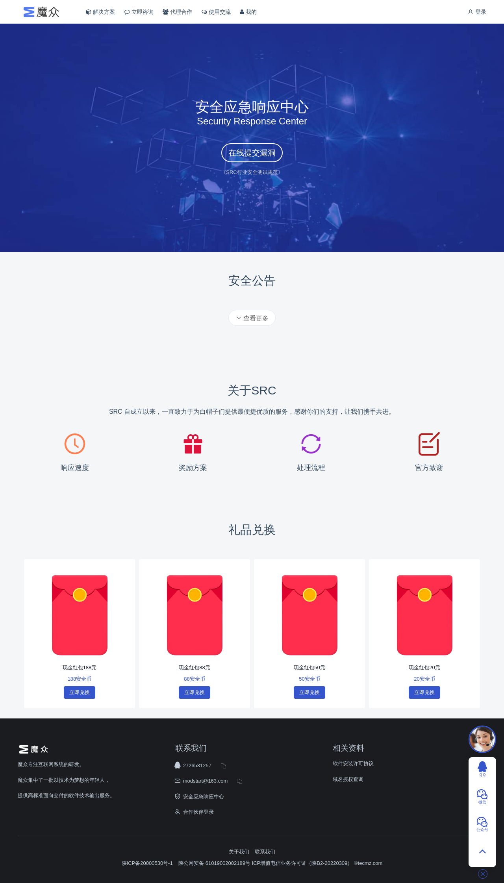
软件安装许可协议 (353, 763)
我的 (248, 12)
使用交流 (216, 12)
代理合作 (177, 12)
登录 (476, 12)
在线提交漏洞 (252, 152)
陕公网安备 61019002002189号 (215, 863)
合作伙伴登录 (198, 812)
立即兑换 (79, 692)
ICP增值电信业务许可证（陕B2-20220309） (302, 863)
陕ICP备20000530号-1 (147, 863)
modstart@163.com (205, 781)
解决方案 (100, 12)
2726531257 (197, 765)
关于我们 (239, 852)
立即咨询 (139, 12)
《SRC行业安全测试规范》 (252, 172)
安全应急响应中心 (203, 797)
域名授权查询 (348, 779)
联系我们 (265, 852)
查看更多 (252, 318)
